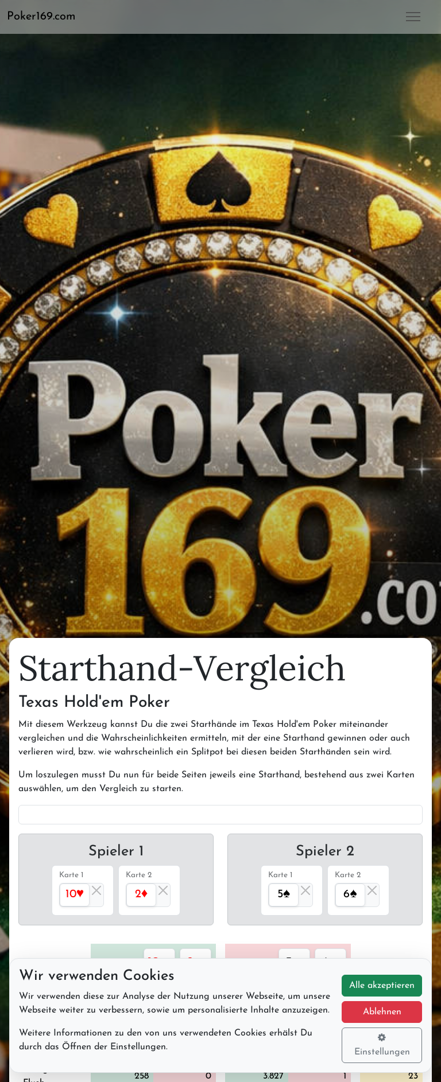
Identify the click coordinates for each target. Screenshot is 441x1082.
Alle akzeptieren (382, 985)
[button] (46, 16)
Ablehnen (382, 1012)
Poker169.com (41, 16)
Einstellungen (382, 1045)
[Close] (96, 890)
